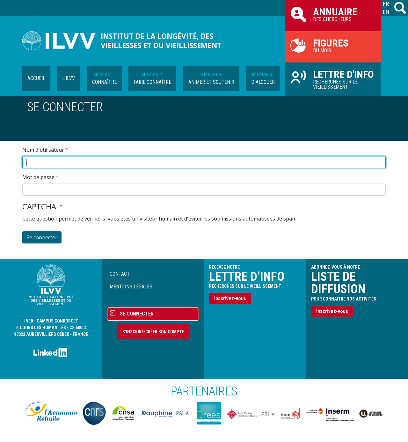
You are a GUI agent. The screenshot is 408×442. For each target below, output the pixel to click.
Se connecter (137, 314)
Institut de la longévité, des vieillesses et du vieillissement (161, 40)
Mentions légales (131, 287)
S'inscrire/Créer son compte (153, 331)
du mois (333, 45)
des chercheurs (333, 14)
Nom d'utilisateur (43, 149)
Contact (120, 274)
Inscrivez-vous (230, 298)
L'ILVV (68, 78)
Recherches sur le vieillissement (333, 79)
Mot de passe (38, 177)
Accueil (36, 78)
